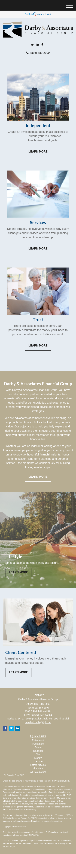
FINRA (30, 835)
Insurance (38, 750)
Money (38, 757)
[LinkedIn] (38, 45)
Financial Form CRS (15, 775)
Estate (38, 747)
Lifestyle (38, 761)
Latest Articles (38, 765)
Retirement (38, 740)
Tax (38, 754)
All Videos (37, 768)
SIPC (36, 835)
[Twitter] (32, 45)
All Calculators (38, 772)
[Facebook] (42, 45)
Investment (38, 743)
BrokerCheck (63, 781)
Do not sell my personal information (46, 821)
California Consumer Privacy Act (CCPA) (20, 818)
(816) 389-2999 (38, 52)
